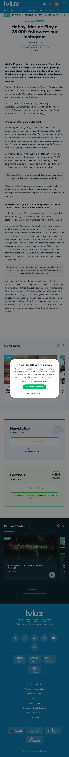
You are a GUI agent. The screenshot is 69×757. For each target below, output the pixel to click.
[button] (34, 381)
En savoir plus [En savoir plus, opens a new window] (49, 377)
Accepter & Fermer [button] (34, 387)
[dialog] (34, 378)
